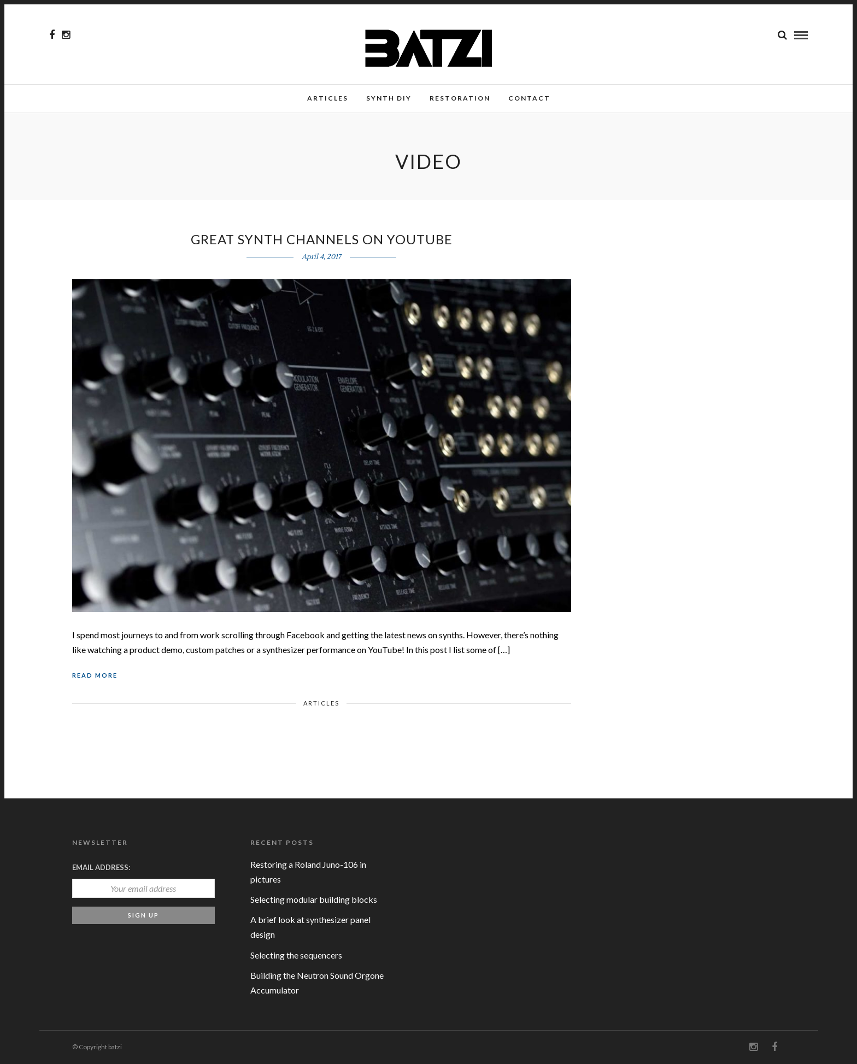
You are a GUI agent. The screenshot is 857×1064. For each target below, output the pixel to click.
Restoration (460, 98)
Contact (529, 98)
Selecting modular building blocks (313, 899)
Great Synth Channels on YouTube (322, 239)
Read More (95, 675)
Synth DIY (389, 98)
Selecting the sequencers (296, 955)
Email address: (101, 867)
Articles (327, 98)
